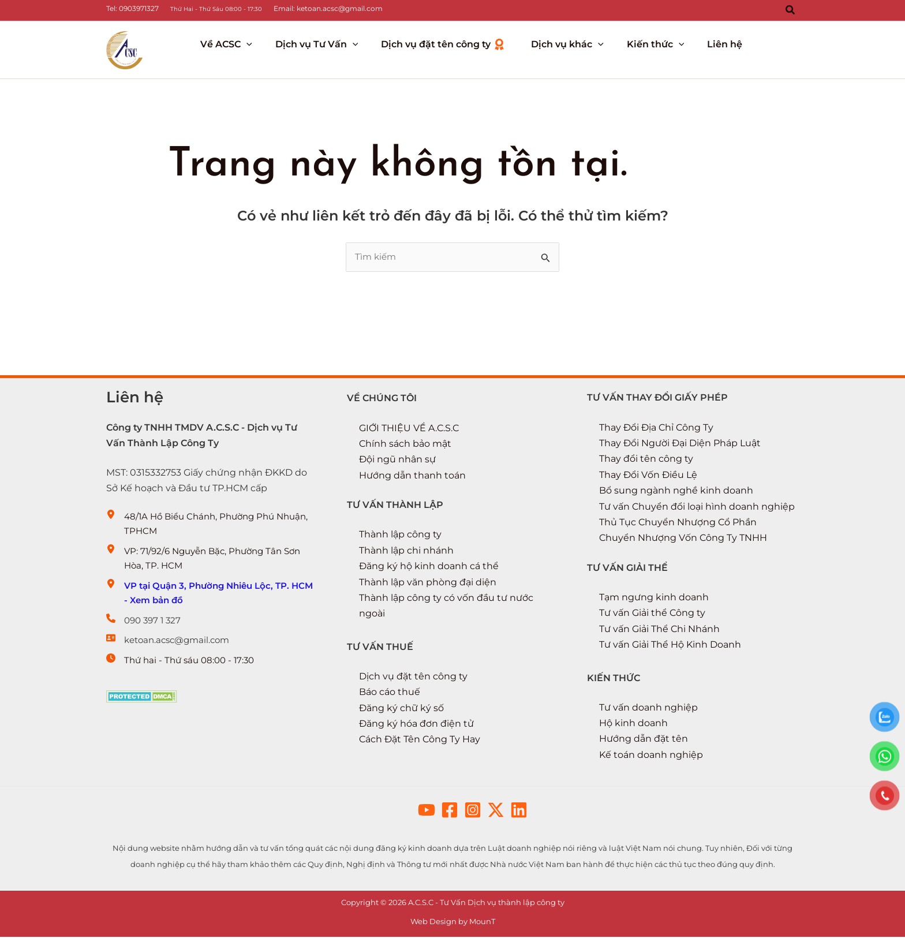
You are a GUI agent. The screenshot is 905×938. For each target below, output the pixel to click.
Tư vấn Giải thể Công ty (652, 614)
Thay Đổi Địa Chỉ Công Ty (656, 429)
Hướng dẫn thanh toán (412, 477)
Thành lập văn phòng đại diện (427, 583)
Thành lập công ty (400, 536)
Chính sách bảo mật (405, 446)
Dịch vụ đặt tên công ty (413, 677)
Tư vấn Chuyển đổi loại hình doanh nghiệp (697, 508)
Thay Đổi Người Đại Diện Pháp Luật (680, 445)
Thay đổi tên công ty (646, 461)
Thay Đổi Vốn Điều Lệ (648, 477)
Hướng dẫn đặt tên (643, 739)
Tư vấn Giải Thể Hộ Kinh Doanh (670, 646)
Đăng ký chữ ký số (401, 709)
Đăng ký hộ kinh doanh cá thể (429, 568)
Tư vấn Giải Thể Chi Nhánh (659, 630)
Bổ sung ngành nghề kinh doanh (676, 492)
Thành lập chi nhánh (406, 552)
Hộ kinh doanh (633, 724)
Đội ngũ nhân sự (397, 462)
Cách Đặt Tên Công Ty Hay (419, 740)
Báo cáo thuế (389, 693)
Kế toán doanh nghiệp (651, 755)
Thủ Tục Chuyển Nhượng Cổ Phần (678, 524)
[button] (791, 10)
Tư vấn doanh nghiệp (648, 708)
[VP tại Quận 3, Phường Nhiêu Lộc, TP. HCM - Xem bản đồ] (212, 602)
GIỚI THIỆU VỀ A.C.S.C (409, 430)
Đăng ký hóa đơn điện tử (416, 724)
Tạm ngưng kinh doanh (654, 598)
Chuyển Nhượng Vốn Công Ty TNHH (683, 540)
